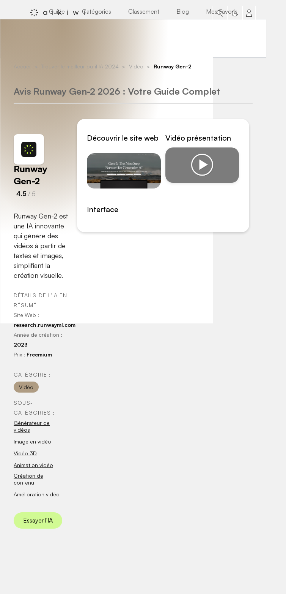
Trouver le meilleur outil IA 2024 (80, 66)
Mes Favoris (221, 11)
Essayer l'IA (38, 520)
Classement (143, 11)
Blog (182, 11)
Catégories (96, 11)
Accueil (22, 66)
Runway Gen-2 (173, 66)
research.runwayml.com (44, 325)
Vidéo (136, 66)
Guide (57, 11)
